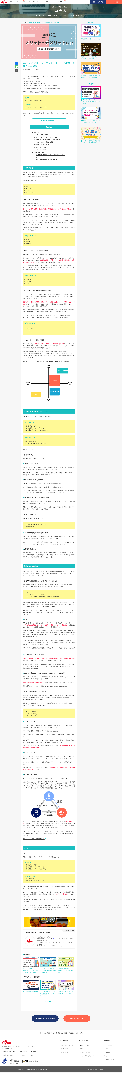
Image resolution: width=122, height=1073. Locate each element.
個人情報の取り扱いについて (10, 1056)
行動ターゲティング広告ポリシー (30, 1056)
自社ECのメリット (41, 147)
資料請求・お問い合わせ (98, 2)
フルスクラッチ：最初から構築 (44, 142)
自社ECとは (37, 132)
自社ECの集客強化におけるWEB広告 (46, 159)
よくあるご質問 (45, 1)
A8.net (54, 940)
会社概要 (100, 1070)
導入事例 (24, 1)
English (34, 1052)
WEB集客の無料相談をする (49, 120)
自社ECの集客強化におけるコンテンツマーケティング (50, 156)
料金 (38, 1)
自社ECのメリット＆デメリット (43, 145)
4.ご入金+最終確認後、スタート (88, 1057)
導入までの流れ (32, 1)
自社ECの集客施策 (39, 152)
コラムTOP (49, 1002)
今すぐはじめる (114, 2)
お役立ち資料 (59, 1)
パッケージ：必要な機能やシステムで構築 (48, 139)
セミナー (52, 1)
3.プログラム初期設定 (85, 1053)
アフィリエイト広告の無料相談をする (34, 839)
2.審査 (81, 1050)
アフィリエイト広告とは (67, 1046)
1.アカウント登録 (84, 1046)
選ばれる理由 (64, 1050)
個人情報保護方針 (92, 1070)
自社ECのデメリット (42, 149)
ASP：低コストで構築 (42, 135)
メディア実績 (64, 1053)
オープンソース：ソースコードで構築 (46, 137)
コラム (65, 1)
